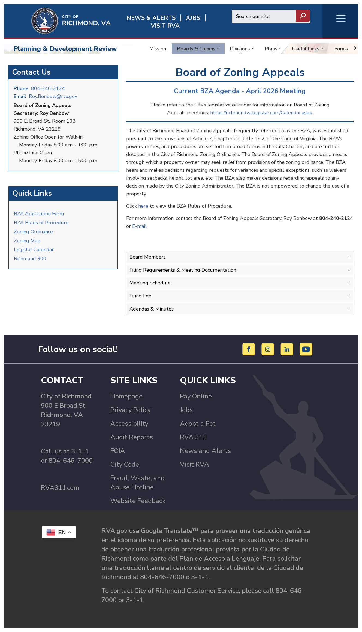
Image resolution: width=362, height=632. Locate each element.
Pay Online (196, 396)
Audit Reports (131, 437)
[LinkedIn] (287, 349)
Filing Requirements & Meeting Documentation (182, 270)
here (143, 206)
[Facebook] (249, 349)
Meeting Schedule (150, 283)
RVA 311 (193, 437)
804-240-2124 (48, 88)
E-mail (139, 226)
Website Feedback (137, 500)
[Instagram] (268, 349)
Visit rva (165, 26)
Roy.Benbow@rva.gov (53, 96)
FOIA (117, 450)
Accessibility (129, 423)
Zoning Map (27, 240)
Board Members (147, 257)
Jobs (186, 410)
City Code (124, 464)
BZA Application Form (39, 213)
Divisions (240, 48)
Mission (158, 48)
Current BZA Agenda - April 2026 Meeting (240, 91)
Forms (341, 48)
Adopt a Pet (198, 423)
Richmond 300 (30, 258)
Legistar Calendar (34, 249)
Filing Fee (140, 296)
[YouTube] (306, 349)
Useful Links (305, 48)
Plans (271, 48)
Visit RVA (194, 464)
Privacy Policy (130, 410)
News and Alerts (205, 450)
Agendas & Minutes (151, 309)
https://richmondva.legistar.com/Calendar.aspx (261, 112)
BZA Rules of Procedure (41, 222)
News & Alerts (151, 18)
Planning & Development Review (65, 48)
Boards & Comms (196, 48)
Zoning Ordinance (33, 231)
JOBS (193, 18)
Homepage (126, 396)
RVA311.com (60, 487)
